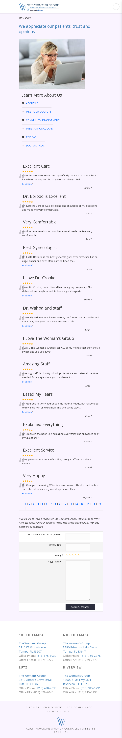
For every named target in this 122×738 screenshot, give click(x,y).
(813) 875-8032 (46, 656)
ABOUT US (32, 103)
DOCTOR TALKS (35, 145)
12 (76, 503)
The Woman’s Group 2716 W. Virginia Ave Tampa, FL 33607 (32, 647)
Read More (27, 184)
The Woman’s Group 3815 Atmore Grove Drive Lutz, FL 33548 (35, 680)
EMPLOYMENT (53, 707)
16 (99, 503)
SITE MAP (32, 707)
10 (64, 503)
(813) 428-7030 (46, 688)
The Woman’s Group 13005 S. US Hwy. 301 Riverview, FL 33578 (77, 680)
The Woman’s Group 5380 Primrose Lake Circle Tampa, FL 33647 (80, 647)
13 (82, 503)
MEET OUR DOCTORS (38, 111)
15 (93, 503)
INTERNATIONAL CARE (39, 128)
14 (87, 503)
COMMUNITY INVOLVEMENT (43, 120)
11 (70, 503)
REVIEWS (31, 137)
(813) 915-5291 (91, 688)
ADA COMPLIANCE (79, 707)
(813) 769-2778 (91, 656)
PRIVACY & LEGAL (59, 711)
